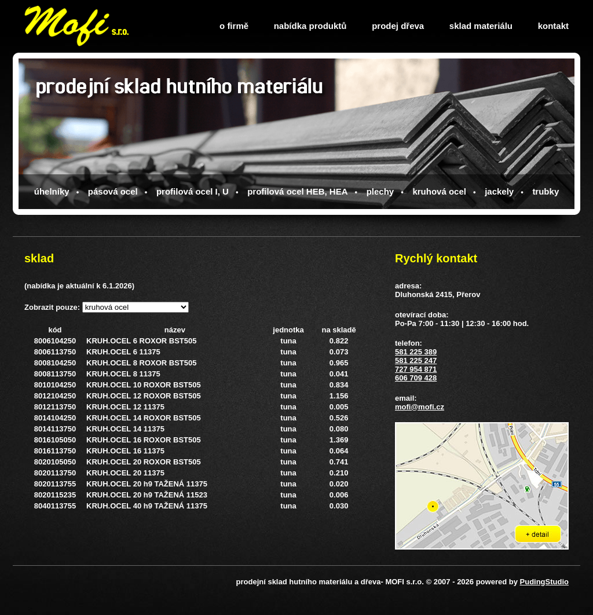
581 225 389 (416, 351)
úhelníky (51, 191)
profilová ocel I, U (192, 191)
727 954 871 (416, 369)
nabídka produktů (310, 26)
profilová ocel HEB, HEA (297, 191)
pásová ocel (113, 191)
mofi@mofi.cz (419, 406)
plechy (380, 191)
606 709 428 (416, 378)
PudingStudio (544, 581)
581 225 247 (416, 360)
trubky (545, 191)
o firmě (233, 26)
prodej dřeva (398, 26)
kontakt (553, 26)
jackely (499, 191)
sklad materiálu (481, 26)
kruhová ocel (439, 191)
